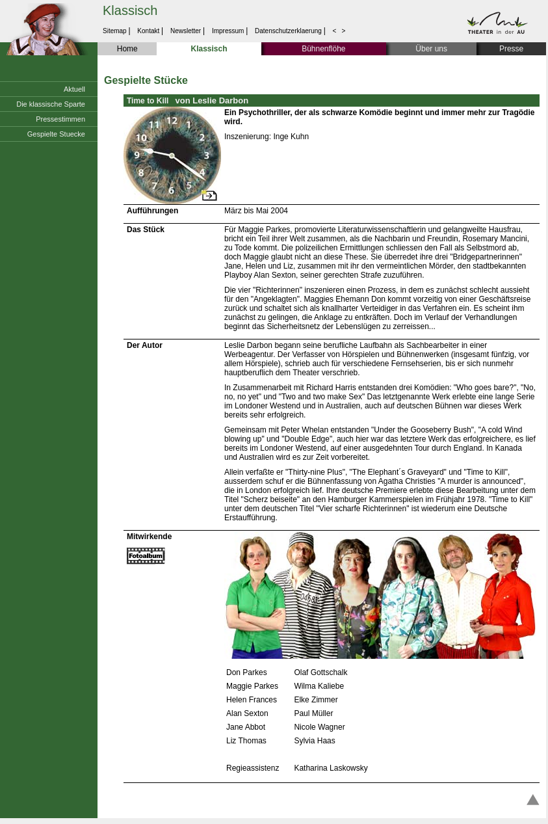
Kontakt (148, 30)
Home (127, 48)
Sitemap (115, 30)
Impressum (228, 30)
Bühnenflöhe (323, 48)
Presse (511, 48)
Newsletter (185, 30)
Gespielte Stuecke (56, 134)
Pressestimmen (60, 119)
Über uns (431, 48)
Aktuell (74, 89)
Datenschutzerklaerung (288, 30)
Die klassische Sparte (50, 104)
